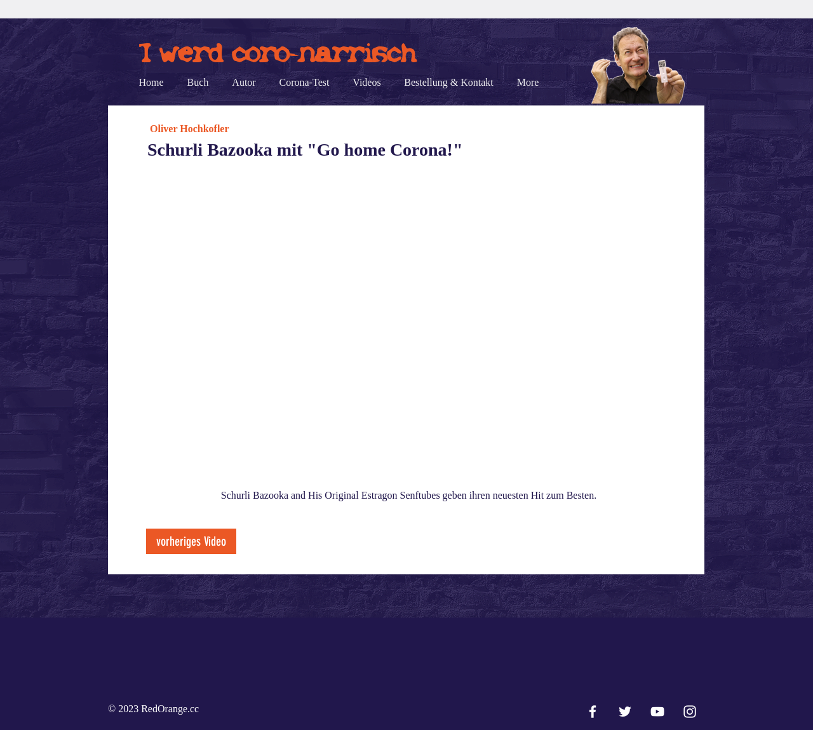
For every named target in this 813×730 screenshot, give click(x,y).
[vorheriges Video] (191, 541)
